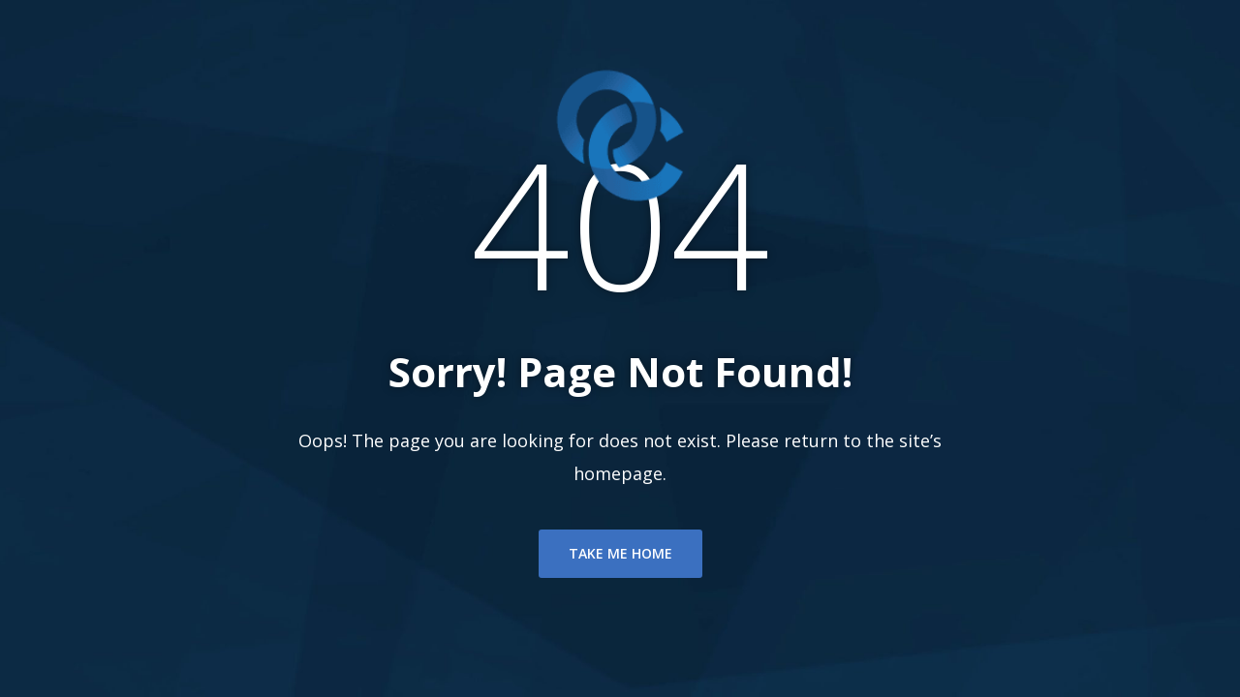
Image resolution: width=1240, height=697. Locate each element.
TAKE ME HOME (620, 553)
